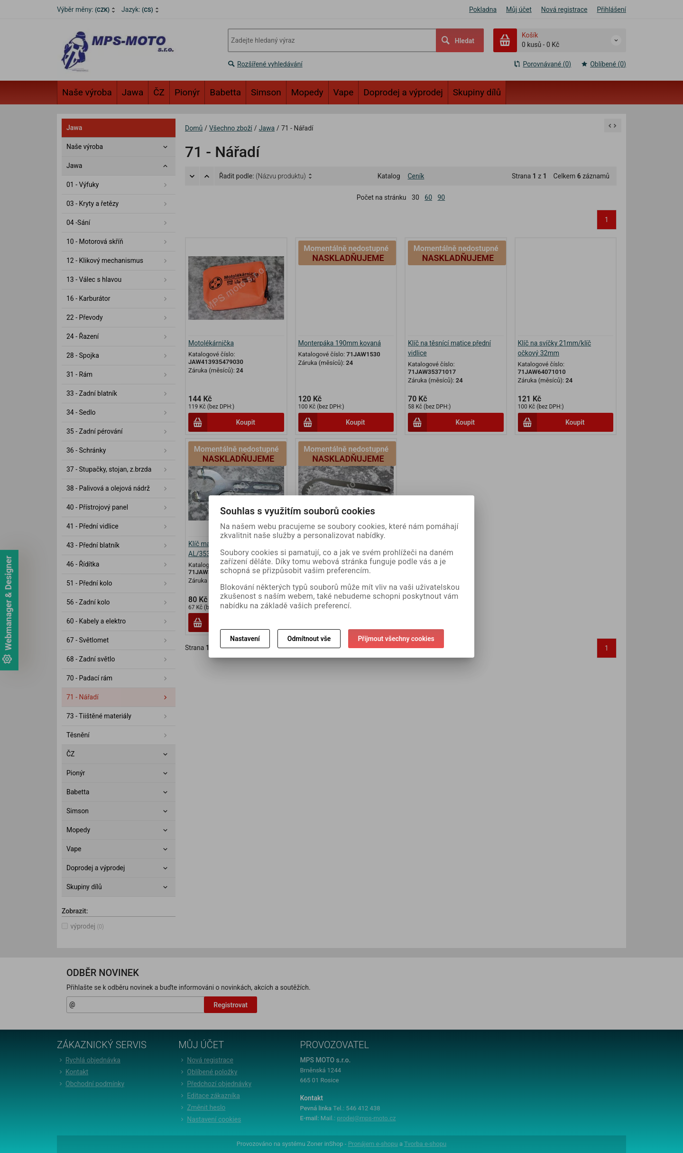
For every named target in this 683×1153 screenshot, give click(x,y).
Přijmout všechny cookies (396, 638)
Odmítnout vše (309, 638)
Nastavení (245, 638)
